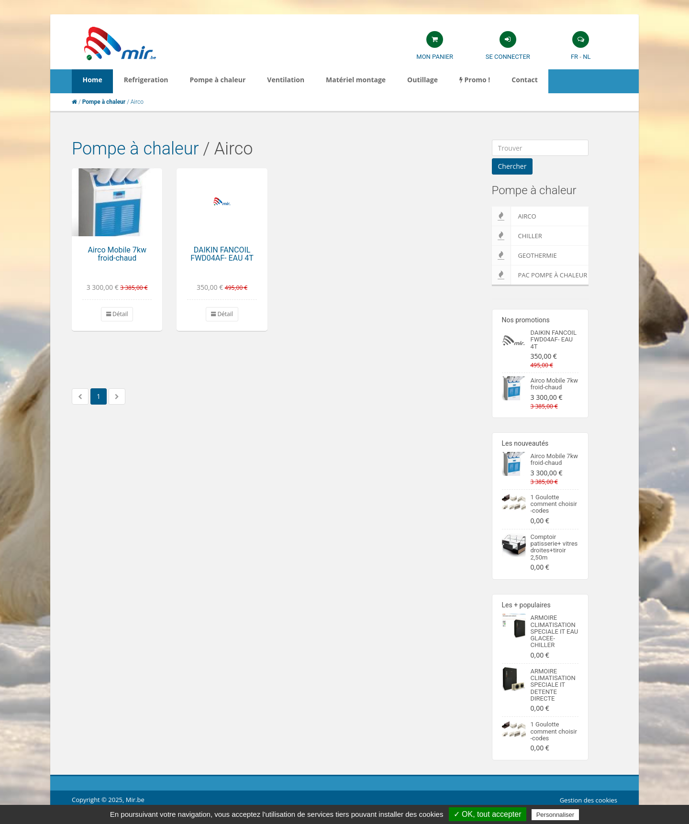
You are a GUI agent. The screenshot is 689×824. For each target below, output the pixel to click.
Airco (514, 216)
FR (574, 56)
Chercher (512, 166)
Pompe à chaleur (135, 149)
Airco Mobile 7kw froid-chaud (117, 254)
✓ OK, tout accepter (488, 814)
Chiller (517, 235)
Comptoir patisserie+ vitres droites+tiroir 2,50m (554, 547)
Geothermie (524, 255)
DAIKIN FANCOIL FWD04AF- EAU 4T (221, 254)
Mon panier (434, 56)
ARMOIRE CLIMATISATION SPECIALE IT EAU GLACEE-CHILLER (554, 631)
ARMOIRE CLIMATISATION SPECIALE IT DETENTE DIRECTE (553, 685)
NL (586, 56)
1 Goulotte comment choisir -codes (554, 504)
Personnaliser (555, 814)
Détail (117, 314)
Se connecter (508, 56)
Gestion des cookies (588, 800)
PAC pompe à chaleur (540, 275)
